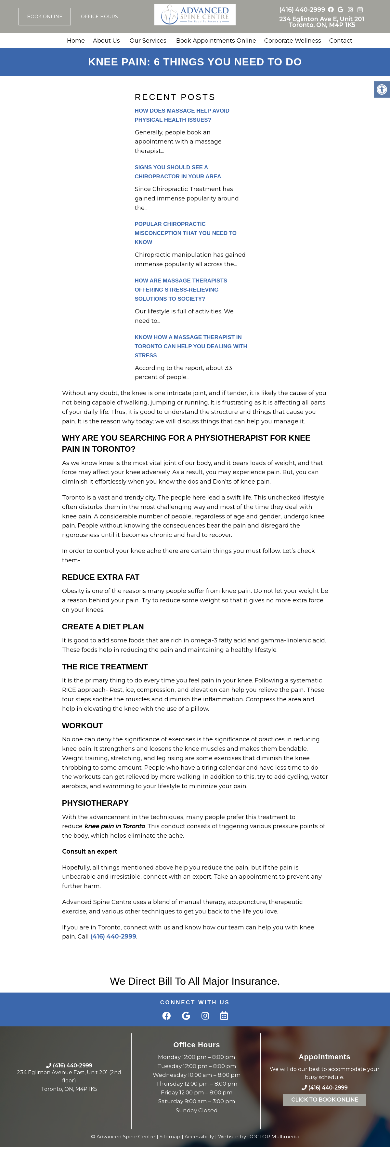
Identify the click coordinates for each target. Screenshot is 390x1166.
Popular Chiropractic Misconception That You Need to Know (186, 233)
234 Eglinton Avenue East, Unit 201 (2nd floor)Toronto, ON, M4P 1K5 (69, 1080)
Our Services (148, 40)
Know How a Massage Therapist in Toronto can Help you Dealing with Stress (191, 346)
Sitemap (170, 1136)
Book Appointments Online (216, 40)
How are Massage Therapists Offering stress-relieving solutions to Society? (181, 290)
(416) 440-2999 (302, 9)
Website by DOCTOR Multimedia (258, 1136)
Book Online (44, 17)
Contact (340, 40)
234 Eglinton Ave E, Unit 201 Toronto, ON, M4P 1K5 (321, 22)
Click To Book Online (324, 1100)
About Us (106, 40)
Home (76, 40)
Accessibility (199, 1136)
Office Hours (99, 17)
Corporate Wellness (292, 40)
